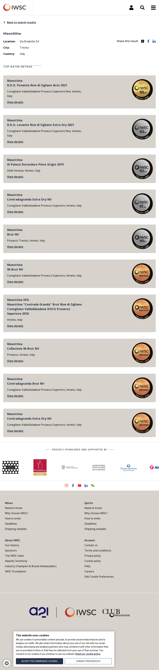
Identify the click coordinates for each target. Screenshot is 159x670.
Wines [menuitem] (9, 503)
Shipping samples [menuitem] (16, 529)
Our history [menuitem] (12, 545)
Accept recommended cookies (39, 661)
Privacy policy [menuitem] (92, 555)
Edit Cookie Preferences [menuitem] (99, 576)
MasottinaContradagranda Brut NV (25, 381)
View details (15, 102)
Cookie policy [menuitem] (92, 561)
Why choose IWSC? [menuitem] (16, 513)
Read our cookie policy (87, 654)
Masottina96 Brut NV (15, 267)
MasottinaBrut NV (14, 232)
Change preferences (88, 661)
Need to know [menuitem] (13, 508)
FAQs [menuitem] (87, 566)
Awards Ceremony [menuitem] (16, 561)
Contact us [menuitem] (91, 545)
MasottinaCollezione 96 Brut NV (23, 346)
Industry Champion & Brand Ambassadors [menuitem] (31, 566)
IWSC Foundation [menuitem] (15, 571)
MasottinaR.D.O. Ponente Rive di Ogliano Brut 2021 (37, 83)
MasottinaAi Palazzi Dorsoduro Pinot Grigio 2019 (35, 162)
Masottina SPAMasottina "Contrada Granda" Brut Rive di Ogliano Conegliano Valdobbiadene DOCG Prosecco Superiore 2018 (44, 306)
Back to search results (19, 22)
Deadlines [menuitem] (11, 523)
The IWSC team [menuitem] (14, 555)
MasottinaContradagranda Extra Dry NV (29, 197)
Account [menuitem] (89, 540)
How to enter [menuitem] (13, 518)
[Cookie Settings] (6, 663)
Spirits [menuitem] (88, 503)
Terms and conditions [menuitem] (97, 550)
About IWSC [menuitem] (12, 540)
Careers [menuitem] (89, 571)
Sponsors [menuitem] (11, 550)
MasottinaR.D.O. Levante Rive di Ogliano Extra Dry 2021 (40, 122)
